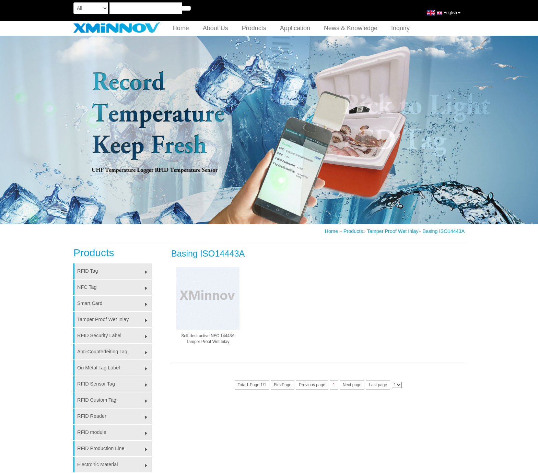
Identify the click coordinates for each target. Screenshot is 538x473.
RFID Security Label (114, 335)
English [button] (443, 15)
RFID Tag (114, 271)
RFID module (114, 432)
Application (295, 28)
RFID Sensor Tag (114, 384)
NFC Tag (114, 287)
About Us (215, 28)
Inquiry (400, 28)
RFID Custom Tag (114, 400)
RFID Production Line (114, 448)
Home (181, 28)
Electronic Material (114, 464)
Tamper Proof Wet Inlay (392, 231)
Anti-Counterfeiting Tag (114, 351)
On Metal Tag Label (114, 367)
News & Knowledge (350, 28)
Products (254, 28)
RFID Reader (114, 416)
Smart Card (114, 303)
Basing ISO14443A (444, 231)
